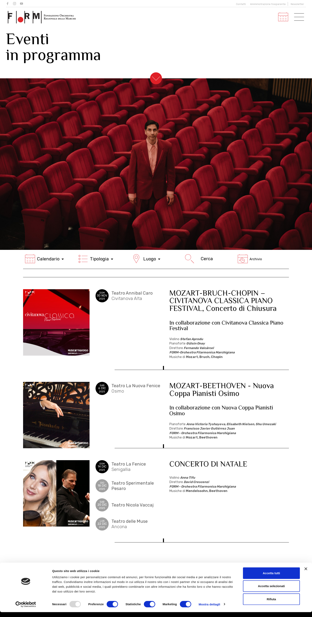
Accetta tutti (271, 578)
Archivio (250, 259)
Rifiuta (271, 604)
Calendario (44, 259)
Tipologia (95, 259)
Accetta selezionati (271, 591)
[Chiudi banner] (305, 573)
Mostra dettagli (209, 609)
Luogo (145, 259)
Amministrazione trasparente (268, 4)
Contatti (240, 4)
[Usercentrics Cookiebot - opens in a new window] (25, 609)
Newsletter (297, 4)
